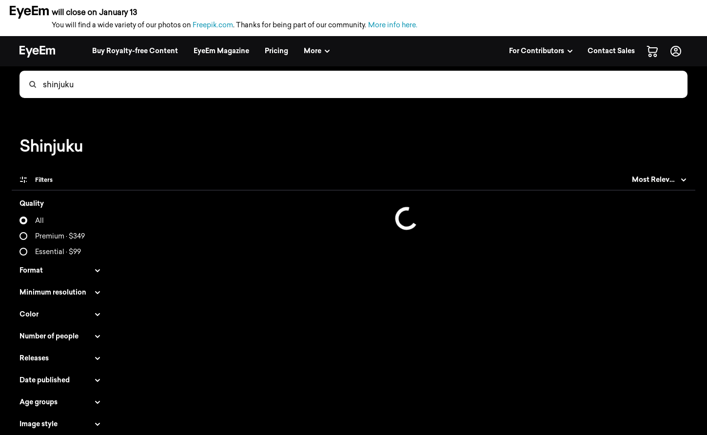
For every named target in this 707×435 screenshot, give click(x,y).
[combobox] (364, 84)
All (39, 221)
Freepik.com (213, 25)
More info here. (392, 25)
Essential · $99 (58, 252)
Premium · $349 (60, 236)
